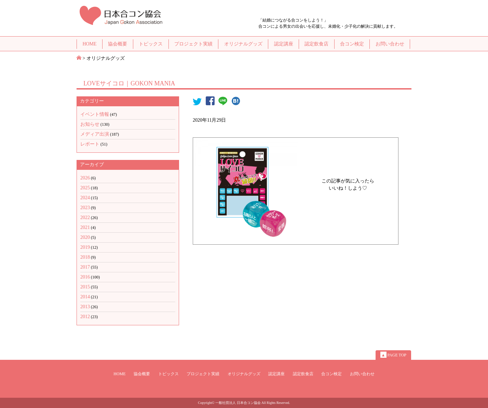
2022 (85, 217)
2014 (85, 296)
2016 (85, 277)
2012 (85, 316)
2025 (85, 187)
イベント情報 (94, 114)
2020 (85, 237)
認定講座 (283, 43)
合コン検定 (352, 43)
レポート (89, 144)
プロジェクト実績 (193, 43)
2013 (85, 306)
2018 (85, 257)
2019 (85, 247)
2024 (85, 197)
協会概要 (117, 43)
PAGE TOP (393, 355)
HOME (89, 43)
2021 (85, 227)
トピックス (151, 43)
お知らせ (89, 124)
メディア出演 (94, 134)
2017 (85, 267)
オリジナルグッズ (243, 43)
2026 (85, 177)
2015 (85, 286)
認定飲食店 (316, 43)
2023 (85, 207)
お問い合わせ (390, 43)
